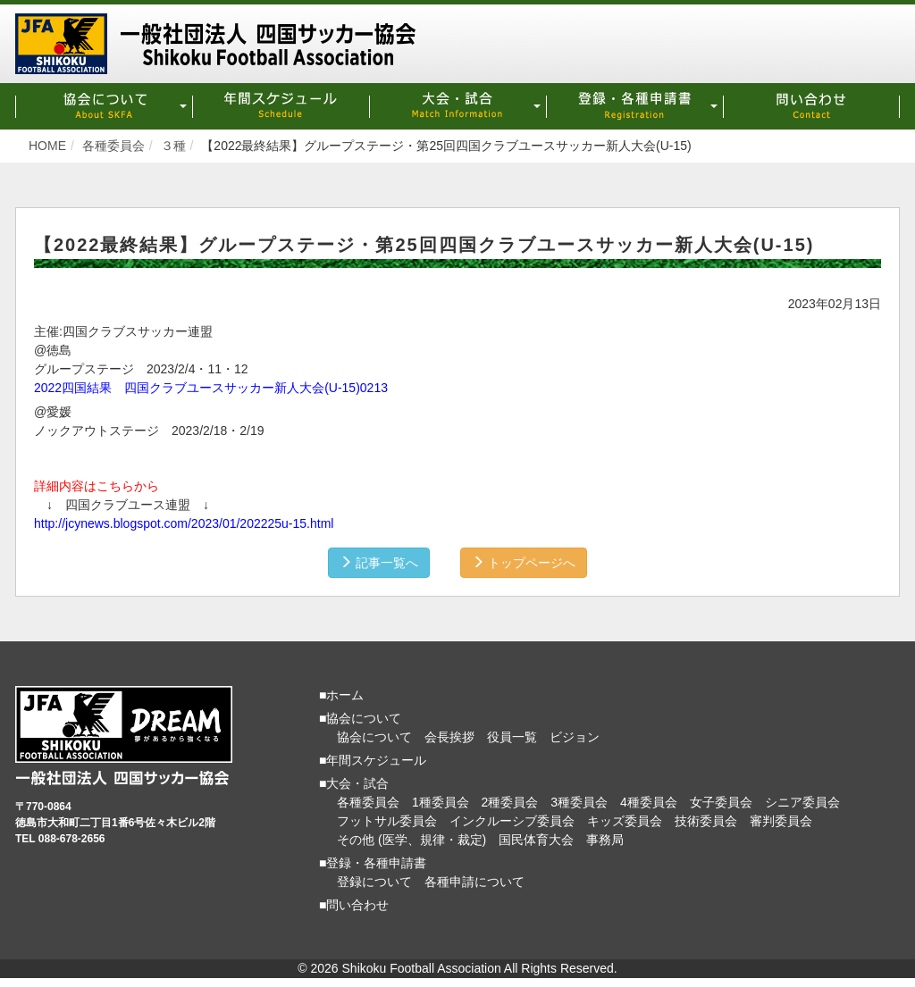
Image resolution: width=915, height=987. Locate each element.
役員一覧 (512, 737)
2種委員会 (510, 802)
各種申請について (474, 881)
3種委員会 (579, 802)
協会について (374, 737)
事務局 (605, 839)
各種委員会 (368, 802)
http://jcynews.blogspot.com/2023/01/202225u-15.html (183, 523)
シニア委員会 (802, 802)
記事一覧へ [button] (379, 563)
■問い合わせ (354, 905)
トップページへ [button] (523, 563)
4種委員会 (648, 802)
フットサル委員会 (387, 821)
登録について (374, 881)
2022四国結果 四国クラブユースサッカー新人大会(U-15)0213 (211, 388)
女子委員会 (721, 802)
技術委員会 (706, 821)
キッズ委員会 (624, 821)
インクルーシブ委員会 (512, 821)
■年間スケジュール (372, 760)
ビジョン (575, 737)
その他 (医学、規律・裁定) (411, 839)
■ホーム (341, 695)
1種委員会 (440, 802)
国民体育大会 (536, 839)
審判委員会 (781, 821)
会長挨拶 (449, 737)
